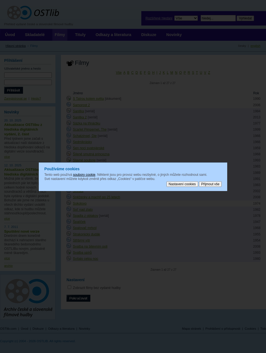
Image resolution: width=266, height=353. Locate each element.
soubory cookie (84, 174)
